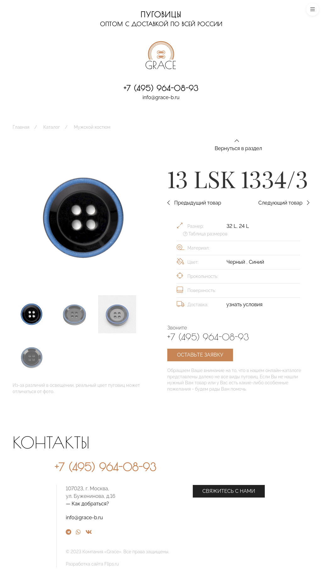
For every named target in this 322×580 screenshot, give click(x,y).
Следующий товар (283, 203)
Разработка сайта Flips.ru (159, 563)
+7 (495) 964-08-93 (161, 88)
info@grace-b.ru (161, 97)
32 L (231, 226)
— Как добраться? (154, 504)
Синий (256, 262)
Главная (21, 127)
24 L (244, 226)
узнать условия (244, 304)
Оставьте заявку (200, 355)
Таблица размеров (205, 233)
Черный (236, 262)
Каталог (51, 127)
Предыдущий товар (194, 203)
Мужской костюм (92, 127)
